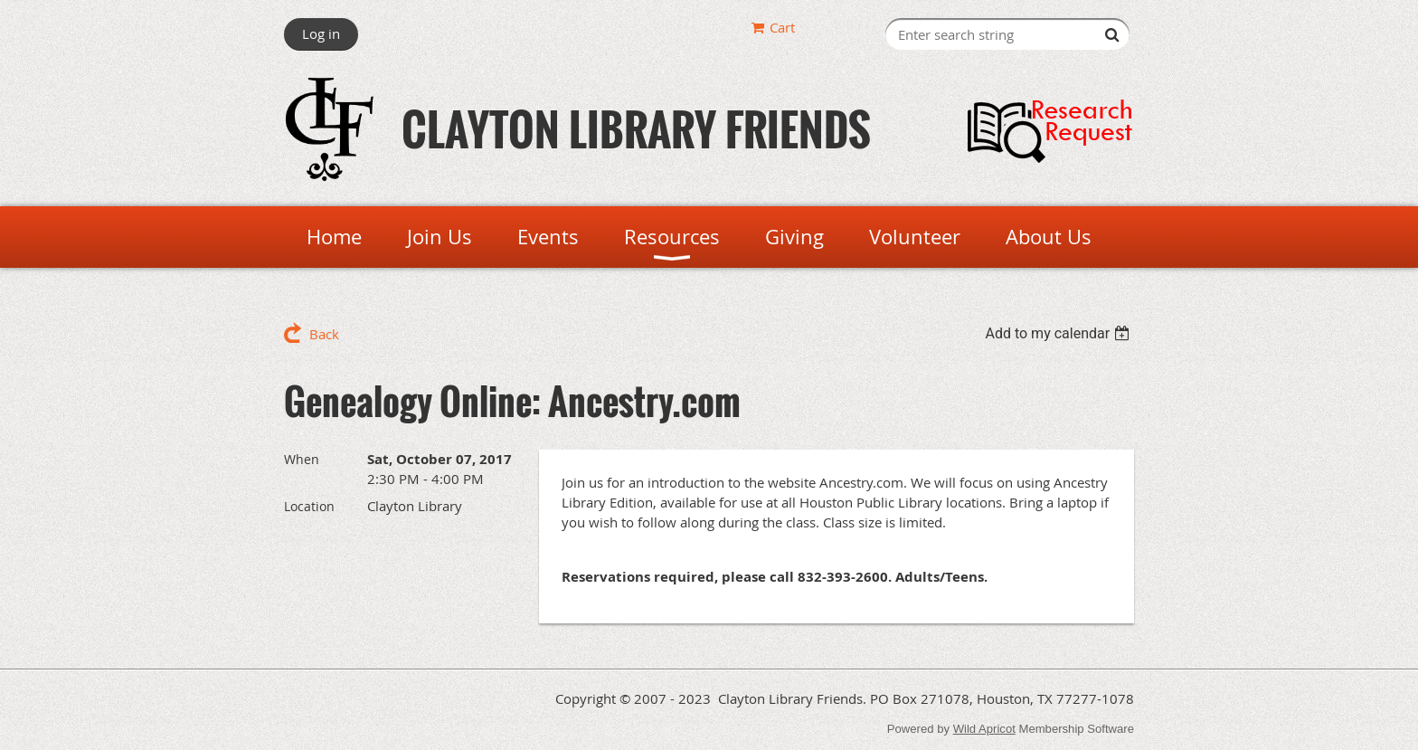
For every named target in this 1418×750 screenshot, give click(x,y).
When (301, 459)
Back (324, 334)
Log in (321, 33)
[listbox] (1059, 333)
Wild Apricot (984, 729)
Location (309, 506)
